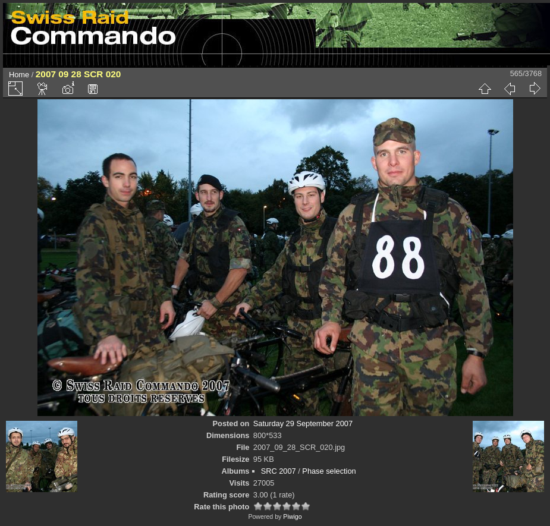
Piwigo (292, 516)
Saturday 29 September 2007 (303, 423)
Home (19, 74)
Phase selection (329, 471)
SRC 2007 (278, 471)
